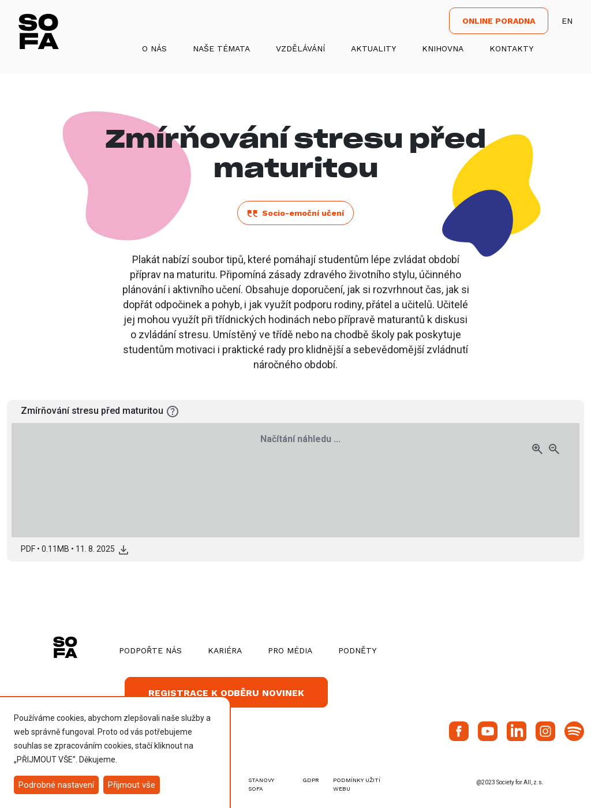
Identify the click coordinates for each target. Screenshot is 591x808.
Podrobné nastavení (56, 785)
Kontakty (511, 48)
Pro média (290, 650)
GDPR (310, 780)
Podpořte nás (150, 650)
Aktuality (373, 48)
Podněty (357, 650)
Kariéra (225, 650)
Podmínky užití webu (356, 784)
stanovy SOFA (261, 784)
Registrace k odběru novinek (226, 692)
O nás (154, 48)
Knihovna (442, 48)
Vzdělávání (300, 48)
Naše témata (221, 48)
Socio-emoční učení (295, 213)
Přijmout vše (131, 785)
